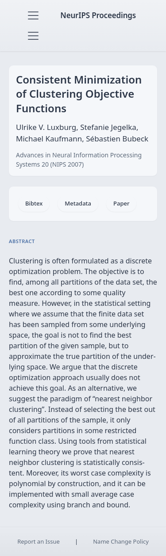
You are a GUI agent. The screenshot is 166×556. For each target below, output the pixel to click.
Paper (121, 203)
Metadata (78, 203)
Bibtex (33, 203)
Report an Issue (38, 541)
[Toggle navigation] (33, 15)
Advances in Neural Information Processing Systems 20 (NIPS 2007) (79, 159)
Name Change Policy (121, 541)
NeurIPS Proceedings (98, 15)
